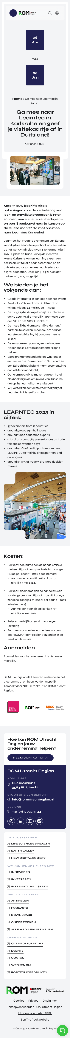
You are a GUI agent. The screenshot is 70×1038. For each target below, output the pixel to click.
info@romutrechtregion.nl (33, 799)
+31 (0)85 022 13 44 (26, 811)
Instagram (11, 821)
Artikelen (20, 900)
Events (17, 950)
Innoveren (20, 872)
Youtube (30, 821)
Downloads (21, 915)
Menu (13, 13)
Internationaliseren (29, 886)
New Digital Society (28, 858)
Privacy (33, 1000)
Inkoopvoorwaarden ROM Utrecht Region (35, 1007)
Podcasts (19, 907)
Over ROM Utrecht (27, 943)
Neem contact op (28, 757)
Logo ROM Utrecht (27, 13)
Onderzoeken (23, 922)
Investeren (21, 879)
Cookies (18, 1000)
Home (17, 98)
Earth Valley (22, 850)
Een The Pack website (35, 1019)
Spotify (39, 821)
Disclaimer (50, 1000)
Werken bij (21, 965)
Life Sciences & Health (30, 843)
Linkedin (20, 821)
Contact (18, 957)
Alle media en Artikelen (32, 929)
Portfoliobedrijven (29, 972)
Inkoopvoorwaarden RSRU (35, 1013)
